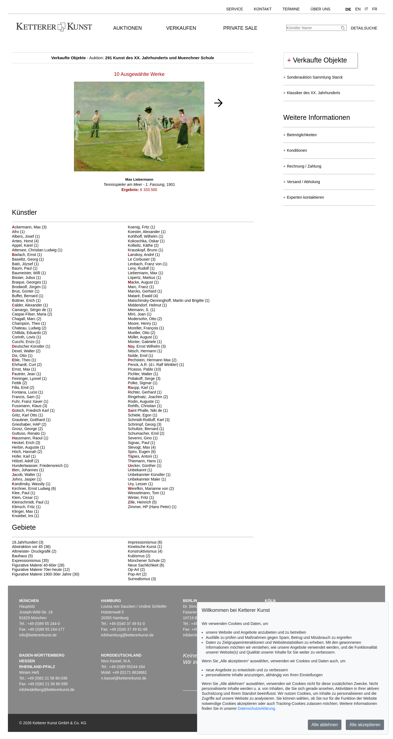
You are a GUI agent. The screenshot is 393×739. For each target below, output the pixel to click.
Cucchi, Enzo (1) (26, 341)
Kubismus (136, 556)
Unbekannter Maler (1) (147, 479)
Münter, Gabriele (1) (145, 341)
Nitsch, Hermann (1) (145, 351)
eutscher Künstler (29, 346)
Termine (291, 9)
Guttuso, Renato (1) (29, 433)
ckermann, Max (27, 227)
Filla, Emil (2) (23, 387)
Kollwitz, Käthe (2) (143, 245)
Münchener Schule (144, 560)
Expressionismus (26, 560)
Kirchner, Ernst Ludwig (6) (34, 488)
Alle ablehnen (324, 724)
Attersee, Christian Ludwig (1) (37, 250)
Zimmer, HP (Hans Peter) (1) (152, 507)
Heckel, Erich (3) (26, 442)
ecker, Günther (142, 465)
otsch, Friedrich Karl (31, 410)
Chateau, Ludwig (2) (29, 328)
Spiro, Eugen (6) (142, 451)
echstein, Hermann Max (150, 360)
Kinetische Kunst (142, 546)
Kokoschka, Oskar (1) (146, 241)
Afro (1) (18, 232)
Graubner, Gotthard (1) (31, 420)
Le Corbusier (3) (141, 259)
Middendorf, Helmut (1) (147, 305)
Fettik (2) (19, 383)
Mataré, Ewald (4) (143, 296)
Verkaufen (181, 28)
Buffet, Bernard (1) (27, 296)
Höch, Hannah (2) (27, 451)
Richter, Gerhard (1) (145, 392)
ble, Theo (21, 360)
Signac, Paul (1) (141, 442)
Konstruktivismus (142, 551)
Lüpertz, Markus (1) (144, 277)
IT (366, 9)
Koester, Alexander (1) (147, 232)
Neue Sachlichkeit (143, 565)
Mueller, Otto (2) (141, 332)
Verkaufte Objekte (317, 60)
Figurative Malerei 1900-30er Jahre (42, 574)
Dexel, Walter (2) (26, 351)
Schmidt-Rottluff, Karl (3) (148, 420)
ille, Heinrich (140, 502)
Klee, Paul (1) (23, 493)
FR (374, 9)
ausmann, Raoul (28, 438)
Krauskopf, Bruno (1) (145, 250)
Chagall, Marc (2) (26, 319)
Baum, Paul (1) (24, 268)
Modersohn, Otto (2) (145, 319)
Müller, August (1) (142, 337)
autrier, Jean (24, 374)
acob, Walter (24, 474)
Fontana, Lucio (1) (27, 392)
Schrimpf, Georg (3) (144, 424)
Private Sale (240, 28)
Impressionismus (142, 542)
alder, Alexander (27, 305)
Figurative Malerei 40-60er (34, 565)
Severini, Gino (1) (142, 438)
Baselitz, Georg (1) (28, 259)
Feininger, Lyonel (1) (29, 378)
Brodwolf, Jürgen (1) (29, 287)
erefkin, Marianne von (148, 488)
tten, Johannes (25, 470)
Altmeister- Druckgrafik (31, 551)
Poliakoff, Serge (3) (144, 378)
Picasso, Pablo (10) (144, 369)
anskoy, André (141, 254)
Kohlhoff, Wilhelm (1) (145, 236)
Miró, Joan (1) (139, 314)
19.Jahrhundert (25, 542)
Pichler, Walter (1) (143, 374)
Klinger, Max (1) (25, 511)
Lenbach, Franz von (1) (147, 264)
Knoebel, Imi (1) (25, 516)
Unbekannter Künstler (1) (149, 474)
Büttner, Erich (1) (26, 300)
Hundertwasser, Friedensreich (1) (40, 465)
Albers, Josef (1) (26, 236)
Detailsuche (364, 28)
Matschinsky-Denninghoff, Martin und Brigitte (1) (168, 300)
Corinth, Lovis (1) (26, 337)
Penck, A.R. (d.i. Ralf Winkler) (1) (156, 364)
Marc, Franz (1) (141, 287)
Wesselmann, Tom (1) (146, 493)
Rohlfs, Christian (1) (145, 406)
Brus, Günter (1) (25, 291)
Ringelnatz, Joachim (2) (148, 397)
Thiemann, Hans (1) (145, 461)
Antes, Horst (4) (25, 241)
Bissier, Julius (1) (26, 277)
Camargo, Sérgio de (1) (32, 310)
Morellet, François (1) (146, 328)
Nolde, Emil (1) (140, 355)
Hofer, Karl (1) (24, 456)
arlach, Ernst (24, 254)
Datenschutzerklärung (256, 708)
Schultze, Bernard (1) (146, 429)
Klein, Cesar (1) (25, 497)
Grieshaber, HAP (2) (29, 424)
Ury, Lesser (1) (140, 484)
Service (234, 9)
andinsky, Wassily (29, 484)
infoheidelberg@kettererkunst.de (47, 689)
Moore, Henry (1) (142, 323)
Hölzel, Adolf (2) (25, 461)
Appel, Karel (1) (25, 245)
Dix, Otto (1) (22, 355)
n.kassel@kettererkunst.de (123, 678)
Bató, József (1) (25, 264)
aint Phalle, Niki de (145, 410)
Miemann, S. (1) (141, 310)
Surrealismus (139, 579)
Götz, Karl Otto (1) (27, 415)
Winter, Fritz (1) (141, 497)
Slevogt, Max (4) (142, 447)
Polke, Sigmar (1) (142, 383)
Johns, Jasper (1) (26, 479)
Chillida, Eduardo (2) (29, 332)
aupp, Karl (138, 387)
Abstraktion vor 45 (27, 546)
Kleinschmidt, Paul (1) (30, 502)
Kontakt (263, 9)
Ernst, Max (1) (24, 369)
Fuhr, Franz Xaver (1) (30, 401)
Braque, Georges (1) (29, 282)
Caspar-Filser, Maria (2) (32, 314)
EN (358, 9)
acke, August (141, 282)
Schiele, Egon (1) (142, 415)
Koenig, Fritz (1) (141, 227)
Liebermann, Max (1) (145, 273)
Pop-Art (134, 574)
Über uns (320, 9)
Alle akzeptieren (364, 724)
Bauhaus (19, 556)
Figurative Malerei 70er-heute (37, 569)
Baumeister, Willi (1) (29, 273)
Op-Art (133, 569)
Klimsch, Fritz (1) (26, 507)
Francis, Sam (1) (26, 397)
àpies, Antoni (140, 456)
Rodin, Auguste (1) (143, 401)
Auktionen (127, 28)
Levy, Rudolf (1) (141, 268)
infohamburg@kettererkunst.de (127, 635)
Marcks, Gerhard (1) (145, 291)
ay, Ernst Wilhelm (144, 346)
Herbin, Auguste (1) (28, 447)
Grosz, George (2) (27, 429)
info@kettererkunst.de (37, 635)
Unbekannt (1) (140, 470)
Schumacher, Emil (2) (146, 433)
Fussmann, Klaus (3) (29, 406)
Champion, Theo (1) (29, 323)
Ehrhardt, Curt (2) (27, 364)
